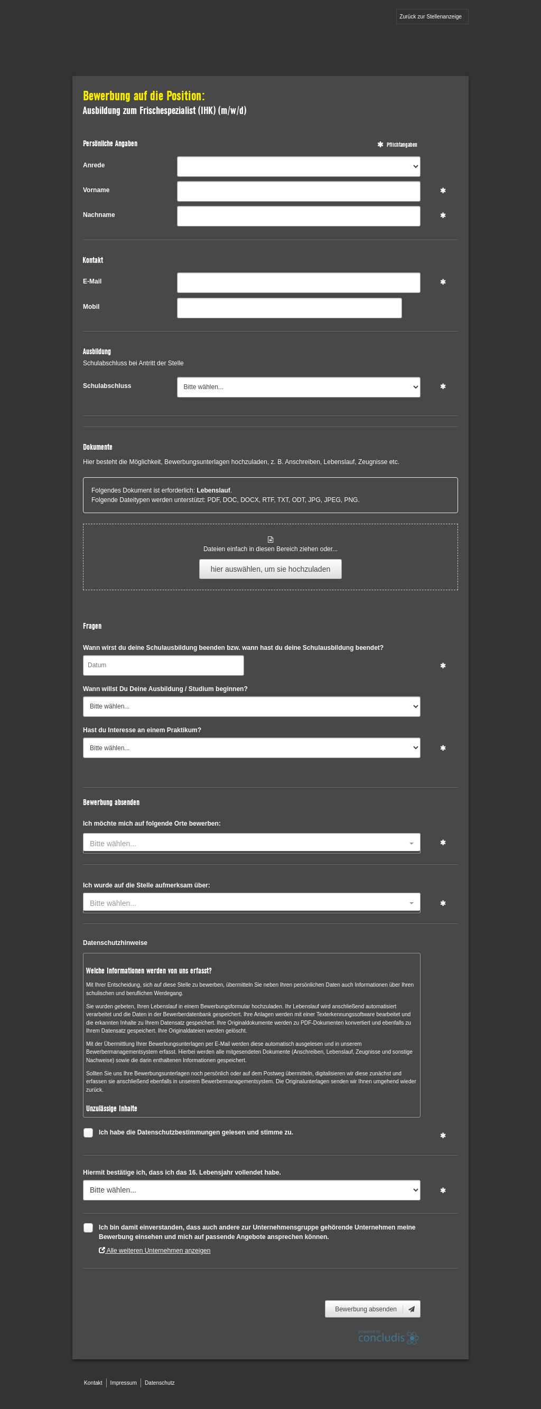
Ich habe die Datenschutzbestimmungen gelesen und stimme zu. (196, 1134)
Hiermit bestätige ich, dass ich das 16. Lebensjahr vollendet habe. (182, 1172)
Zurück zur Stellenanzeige (430, 17)
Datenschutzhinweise (115, 943)
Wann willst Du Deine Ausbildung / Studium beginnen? (165, 689)
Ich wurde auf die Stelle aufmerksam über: (146, 885)
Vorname (96, 190)
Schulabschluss (107, 386)
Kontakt (93, 1383)
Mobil (91, 306)
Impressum (123, 1383)
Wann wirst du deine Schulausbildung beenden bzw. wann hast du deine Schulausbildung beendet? (233, 647)
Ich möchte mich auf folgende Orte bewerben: (152, 823)
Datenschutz (160, 1383)
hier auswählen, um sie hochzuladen (270, 569)
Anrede (94, 165)
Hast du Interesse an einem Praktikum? (142, 730)
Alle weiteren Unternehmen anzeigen (154, 1250)
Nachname (99, 215)
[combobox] (252, 843)
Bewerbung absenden (375, 1309)
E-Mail (92, 281)
